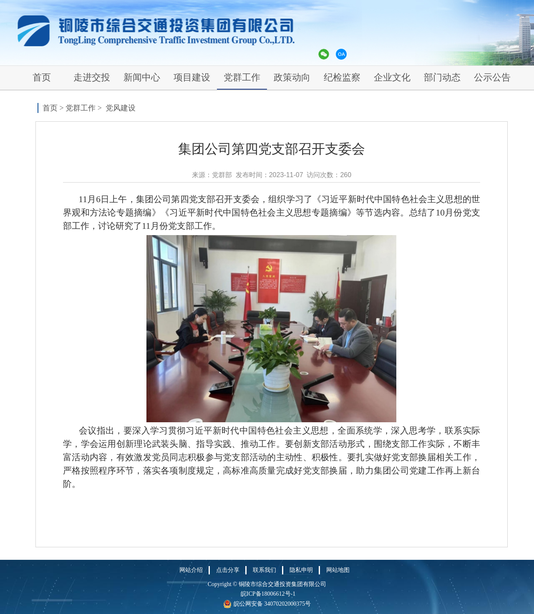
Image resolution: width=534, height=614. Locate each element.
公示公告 (492, 77)
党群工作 (242, 77)
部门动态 (442, 77)
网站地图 (338, 570)
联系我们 (264, 570)
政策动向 (292, 77)
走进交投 (91, 77)
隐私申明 (301, 570)
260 (345, 174)
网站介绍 (191, 570)
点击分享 (227, 570)
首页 (42, 77)
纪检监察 (342, 77)
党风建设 (121, 108)
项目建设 (192, 77)
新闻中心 (141, 77)
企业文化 (392, 77)
